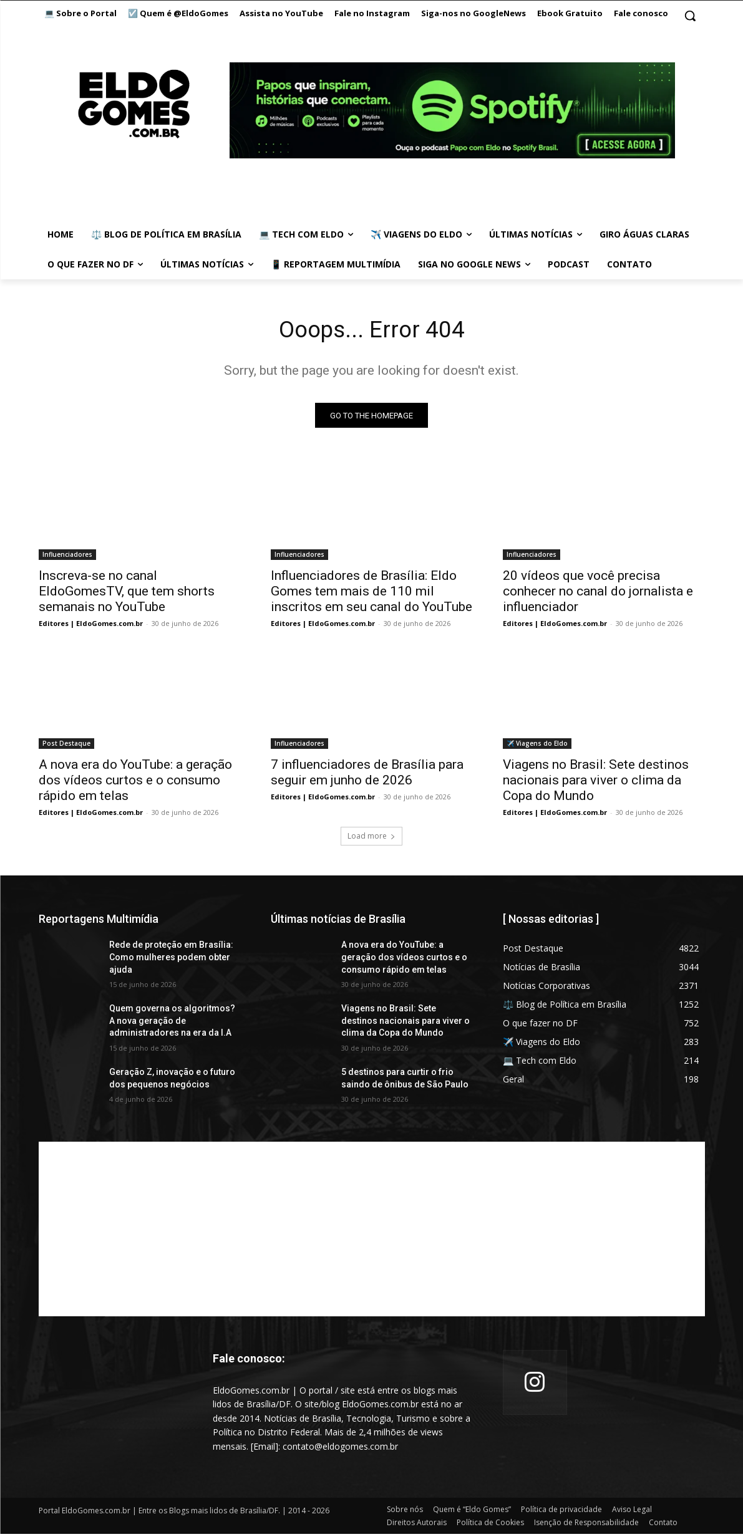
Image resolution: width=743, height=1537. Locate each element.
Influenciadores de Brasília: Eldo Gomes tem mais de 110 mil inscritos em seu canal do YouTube (371, 594)
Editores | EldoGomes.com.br (91, 626)
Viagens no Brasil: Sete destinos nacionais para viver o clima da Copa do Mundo (596, 783)
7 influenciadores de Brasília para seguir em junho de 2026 (367, 775)
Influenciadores (67, 557)
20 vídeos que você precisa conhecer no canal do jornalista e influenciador (598, 594)
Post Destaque (66, 746)
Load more (371, 839)
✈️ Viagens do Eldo (537, 746)
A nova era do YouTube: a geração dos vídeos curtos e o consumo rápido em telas (135, 783)
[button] (690, 16)
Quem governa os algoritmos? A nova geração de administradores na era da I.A (172, 1023)
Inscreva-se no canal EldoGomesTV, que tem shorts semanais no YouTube (127, 594)
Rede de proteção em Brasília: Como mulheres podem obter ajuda (171, 960)
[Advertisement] (372, 1232)
